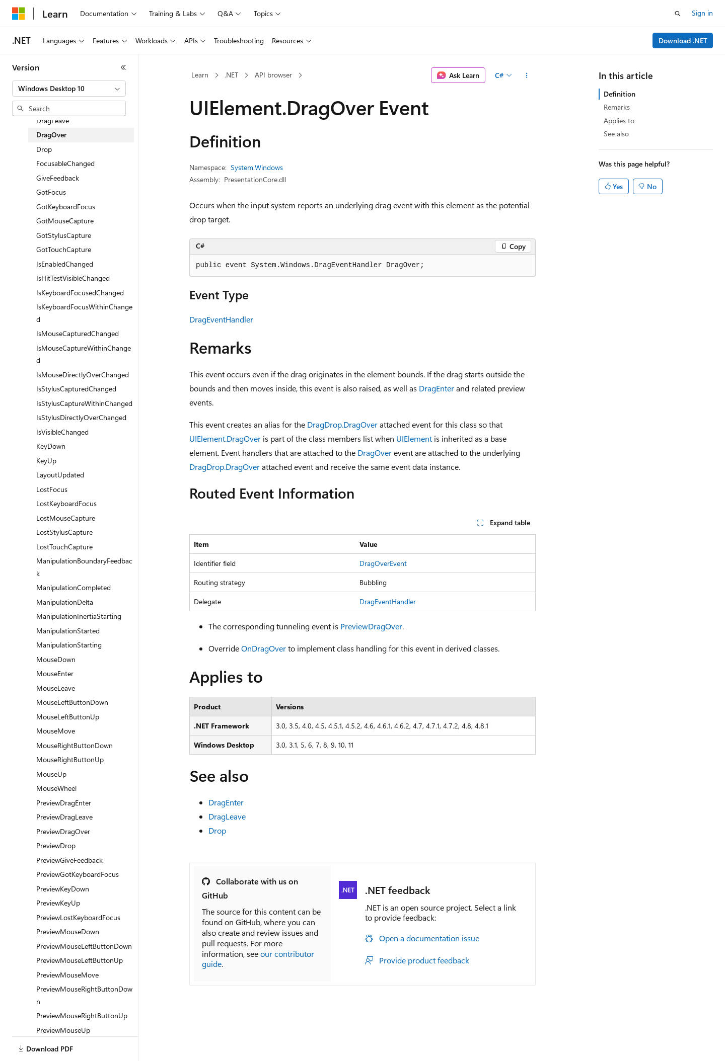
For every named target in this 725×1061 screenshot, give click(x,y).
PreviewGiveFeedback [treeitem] (69, 860)
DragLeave (227, 816)
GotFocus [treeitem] (51, 192)
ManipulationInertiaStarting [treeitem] (78, 616)
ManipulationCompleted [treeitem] (73, 587)
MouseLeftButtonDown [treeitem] (72, 702)
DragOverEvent (383, 563)
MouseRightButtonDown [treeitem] (74, 745)
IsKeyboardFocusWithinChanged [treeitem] (84, 313)
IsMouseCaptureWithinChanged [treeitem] (83, 354)
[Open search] (678, 14)
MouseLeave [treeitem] (55, 688)
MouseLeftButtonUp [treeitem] (67, 716)
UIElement (414, 438)
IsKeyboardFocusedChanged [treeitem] (80, 292)
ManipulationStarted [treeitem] (68, 630)
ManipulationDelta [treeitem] (64, 602)
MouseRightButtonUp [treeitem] (70, 759)
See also (616, 133)
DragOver (374, 452)
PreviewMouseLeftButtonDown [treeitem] (84, 946)
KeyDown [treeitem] (50, 446)
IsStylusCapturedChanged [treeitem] (76, 388)
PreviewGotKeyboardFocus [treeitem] (77, 874)
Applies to (619, 120)
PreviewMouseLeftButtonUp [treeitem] (79, 960)
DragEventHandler (221, 319)
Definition (619, 94)
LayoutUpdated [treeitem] (60, 474)
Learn (199, 74)
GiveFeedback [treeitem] (57, 178)
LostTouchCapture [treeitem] (64, 546)
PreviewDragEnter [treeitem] (63, 802)
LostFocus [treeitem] (51, 489)
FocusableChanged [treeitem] (65, 163)
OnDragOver (263, 648)
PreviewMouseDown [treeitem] (67, 931)
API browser (273, 74)
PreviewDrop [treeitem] (56, 845)
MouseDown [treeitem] (56, 659)
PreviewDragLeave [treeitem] (64, 817)
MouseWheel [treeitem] (56, 788)
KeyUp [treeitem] (46, 460)
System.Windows (257, 167)
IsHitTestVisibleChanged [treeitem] (73, 278)
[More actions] (527, 75)
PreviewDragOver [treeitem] (63, 831)
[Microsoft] (18, 13)
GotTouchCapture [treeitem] (63, 249)
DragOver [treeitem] (51, 134)
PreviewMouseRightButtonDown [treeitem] (84, 995)
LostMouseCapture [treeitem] (65, 518)
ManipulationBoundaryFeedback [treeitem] (84, 567)
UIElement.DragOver (225, 438)
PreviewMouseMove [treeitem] (67, 975)
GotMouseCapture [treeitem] (65, 220)
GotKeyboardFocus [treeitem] (65, 206)
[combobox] (69, 88)
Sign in (702, 13)
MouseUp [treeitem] (51, 774)
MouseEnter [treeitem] (55, 673)
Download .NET (683, 40)
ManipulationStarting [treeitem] (69, 644)
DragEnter (436, 388)
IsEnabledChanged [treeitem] (64, 264)
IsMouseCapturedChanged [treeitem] (77, 333)
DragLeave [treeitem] (52, 120)
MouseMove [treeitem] (55, 731)
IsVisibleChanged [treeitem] (62, 432)
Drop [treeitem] (44, 149)
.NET (231, 74)
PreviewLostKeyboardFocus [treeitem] (78, 917)
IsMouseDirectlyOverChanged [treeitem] (82, 374)
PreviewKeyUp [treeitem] (58, 903)
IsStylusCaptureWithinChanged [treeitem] (84, 403)
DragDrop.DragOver (342, 424)
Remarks (617, 107)
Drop (217, 830)
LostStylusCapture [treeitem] (64, 532)
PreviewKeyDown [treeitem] (62, 888)
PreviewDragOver (371, 626)
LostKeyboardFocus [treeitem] (66, 503)
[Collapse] (123, 67)
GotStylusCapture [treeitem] (63, 235)
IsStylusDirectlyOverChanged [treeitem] (81, 417)
